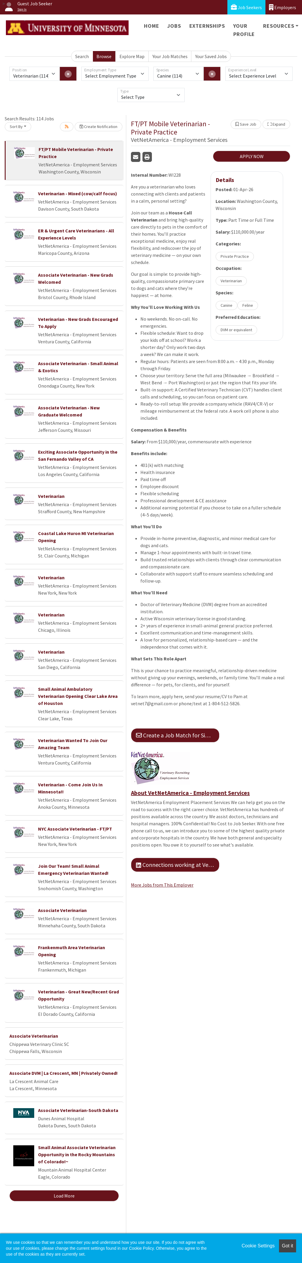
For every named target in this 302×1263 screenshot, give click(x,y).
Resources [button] (278, 25)
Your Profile (244, 29)
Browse (103, 56)
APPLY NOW (252, 156)
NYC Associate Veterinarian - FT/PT (75, 829)
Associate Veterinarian (62, 910)
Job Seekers (246, 7)
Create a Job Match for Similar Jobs (177, 735)
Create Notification (98, 126)
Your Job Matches (170, 56)
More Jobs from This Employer (162, 885)
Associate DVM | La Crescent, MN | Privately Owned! (63, 1073)
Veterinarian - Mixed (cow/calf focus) (77, 193)
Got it (287, 1245)
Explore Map (132, 56)
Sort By (16, 126)
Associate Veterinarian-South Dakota (78, 1110)
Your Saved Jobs (211, 56)
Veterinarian (51, 496)
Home (151, 25)
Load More (64, 1196)
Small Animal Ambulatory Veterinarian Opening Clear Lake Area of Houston (78, 696)
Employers (282, 7)
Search (82, 56)
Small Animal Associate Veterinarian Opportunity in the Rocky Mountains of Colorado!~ (77, 1154)
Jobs (174, 25)
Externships (207, 25)
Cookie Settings (258, 1245)
